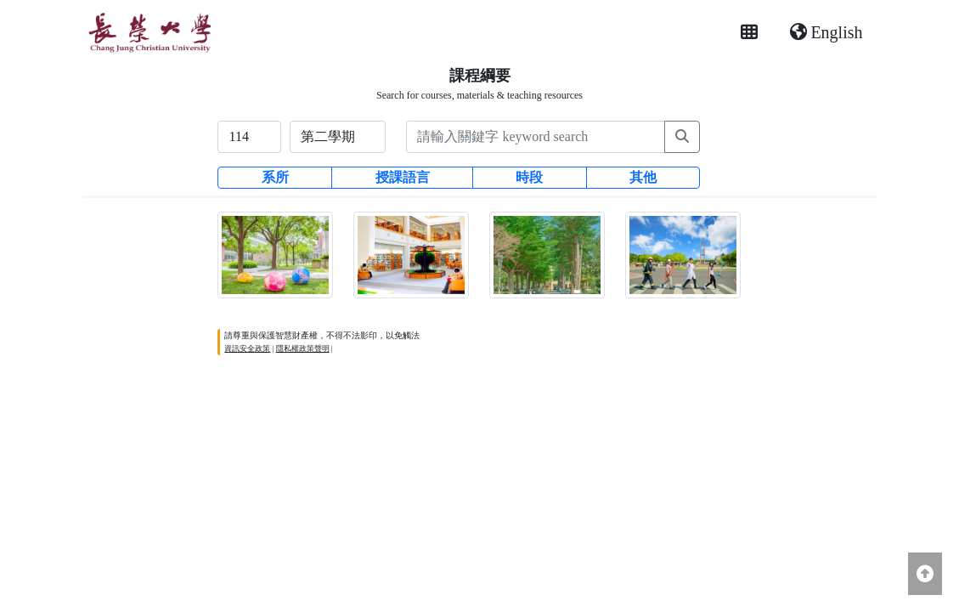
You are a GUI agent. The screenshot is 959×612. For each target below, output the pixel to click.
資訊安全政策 (247, 348)
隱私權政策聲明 (303, 348)
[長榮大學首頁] (148, 32)
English (826, 32)
